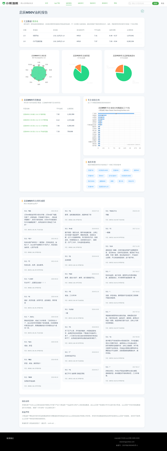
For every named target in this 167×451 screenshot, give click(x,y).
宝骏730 (90, 170)
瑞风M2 (126, 170)
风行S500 (91, 181)
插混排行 (105, 3)
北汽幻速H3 (112, 176)
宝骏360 (116, 170)
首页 (46, 3)
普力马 (121, 181)
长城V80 (91, 186)
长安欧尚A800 (126, 176)
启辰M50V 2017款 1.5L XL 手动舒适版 (36, 131)
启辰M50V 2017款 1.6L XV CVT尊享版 (36, 120)
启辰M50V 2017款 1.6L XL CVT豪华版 (36, 126)
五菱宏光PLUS (103, 186)
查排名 (35, 21)
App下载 (57, 3)
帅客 (112, 181)
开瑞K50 (91, 176)
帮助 (115, 3)
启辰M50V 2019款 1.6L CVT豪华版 (35, 114)
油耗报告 (69, 3)
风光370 (131, 181)
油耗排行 (81, 3)
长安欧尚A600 (103, 170)
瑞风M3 (136, 170)
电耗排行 (93, 3)
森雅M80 (102, 181)
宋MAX (101, 176)
